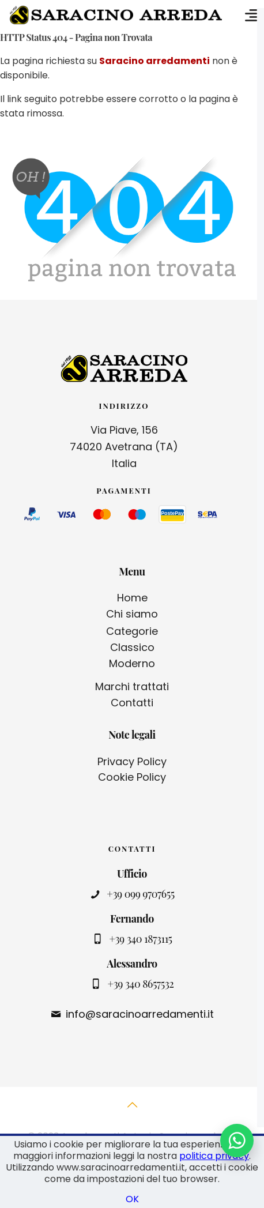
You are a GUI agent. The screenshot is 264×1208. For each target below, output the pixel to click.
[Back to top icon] (132, 1111)
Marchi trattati (132, 686)
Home (132, 597)
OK (132, 1199)
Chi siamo (132, 614)
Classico (132, 647)
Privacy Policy (132, 761)
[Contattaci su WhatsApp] (237, 1140)
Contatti (132, 702)
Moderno (132, 663)
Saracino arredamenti (154, 60)
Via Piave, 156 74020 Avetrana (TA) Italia (124, 447)
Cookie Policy (132, 777)
